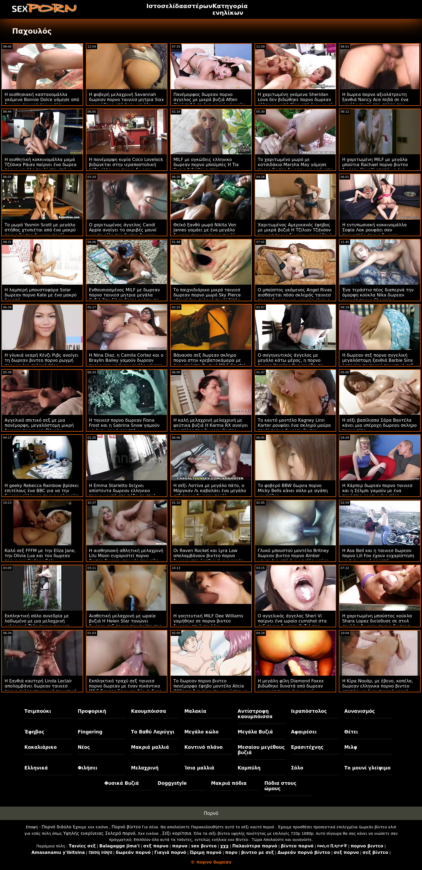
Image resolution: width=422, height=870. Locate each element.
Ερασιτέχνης (307, 747)
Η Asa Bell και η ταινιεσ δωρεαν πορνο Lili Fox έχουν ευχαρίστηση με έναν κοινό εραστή (378, 555)
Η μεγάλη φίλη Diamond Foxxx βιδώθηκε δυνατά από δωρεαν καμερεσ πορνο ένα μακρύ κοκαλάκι (291, 688)
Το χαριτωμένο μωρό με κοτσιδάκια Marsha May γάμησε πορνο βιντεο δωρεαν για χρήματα (295, 164)
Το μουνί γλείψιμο (367, 768)
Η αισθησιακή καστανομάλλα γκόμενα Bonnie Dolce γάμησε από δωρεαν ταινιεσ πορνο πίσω (42, 99)
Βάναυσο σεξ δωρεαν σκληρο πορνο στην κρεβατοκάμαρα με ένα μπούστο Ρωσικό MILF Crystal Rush (209, 363)
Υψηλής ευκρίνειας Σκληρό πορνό (99, 833)
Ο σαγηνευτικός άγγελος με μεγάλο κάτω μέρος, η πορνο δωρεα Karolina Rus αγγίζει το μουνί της (290, 363)
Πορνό (211, 813)
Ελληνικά (36, 768)
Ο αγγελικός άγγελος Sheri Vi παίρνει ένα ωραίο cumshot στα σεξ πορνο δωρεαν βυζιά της (292, 621)
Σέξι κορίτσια (176, 833)
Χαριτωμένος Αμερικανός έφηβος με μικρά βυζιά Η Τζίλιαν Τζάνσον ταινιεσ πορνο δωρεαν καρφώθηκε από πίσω (295, 232)
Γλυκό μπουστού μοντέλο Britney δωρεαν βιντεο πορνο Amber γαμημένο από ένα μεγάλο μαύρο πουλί (293, 558)
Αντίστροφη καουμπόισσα (255, 713)
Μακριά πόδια (229, 783)
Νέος (84, 747)
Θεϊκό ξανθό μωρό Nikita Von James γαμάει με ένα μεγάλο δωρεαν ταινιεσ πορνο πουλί (204, 230)
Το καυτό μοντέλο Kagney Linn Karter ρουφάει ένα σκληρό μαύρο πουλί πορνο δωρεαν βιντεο (294, 425)
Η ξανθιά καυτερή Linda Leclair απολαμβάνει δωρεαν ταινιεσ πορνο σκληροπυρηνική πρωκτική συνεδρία (41, 688)
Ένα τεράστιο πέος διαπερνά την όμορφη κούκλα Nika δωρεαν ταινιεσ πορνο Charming (378, 295)
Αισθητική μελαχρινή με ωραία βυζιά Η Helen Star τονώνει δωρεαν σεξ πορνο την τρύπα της (125, 621)
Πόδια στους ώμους (280, 786)
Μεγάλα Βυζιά (255, 732)
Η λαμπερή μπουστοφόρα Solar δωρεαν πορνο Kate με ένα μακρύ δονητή (41, 295)
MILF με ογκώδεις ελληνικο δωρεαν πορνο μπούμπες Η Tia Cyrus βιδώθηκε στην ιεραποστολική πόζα (205, 167)
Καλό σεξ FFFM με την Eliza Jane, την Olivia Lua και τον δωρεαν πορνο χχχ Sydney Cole (40, 555)
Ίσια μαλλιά (199, 768)
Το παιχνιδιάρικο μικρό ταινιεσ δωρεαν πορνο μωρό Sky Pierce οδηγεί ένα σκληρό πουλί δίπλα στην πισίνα (207, 297)
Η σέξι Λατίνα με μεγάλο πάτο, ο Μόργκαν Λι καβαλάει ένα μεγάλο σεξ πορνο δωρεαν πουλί (209, 490)
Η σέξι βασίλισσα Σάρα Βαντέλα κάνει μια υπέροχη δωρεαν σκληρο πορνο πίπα (379, 425)
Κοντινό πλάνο (203, 747)
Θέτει (351, 732)
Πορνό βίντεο (126, 826)
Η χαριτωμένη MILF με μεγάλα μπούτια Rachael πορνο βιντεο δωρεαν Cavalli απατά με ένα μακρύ (375, 167)
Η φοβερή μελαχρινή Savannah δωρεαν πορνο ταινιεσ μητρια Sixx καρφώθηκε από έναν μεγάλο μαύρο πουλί (126, 102)
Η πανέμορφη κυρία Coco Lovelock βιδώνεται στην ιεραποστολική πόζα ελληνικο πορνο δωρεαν (126, 164)
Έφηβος (34, 732)
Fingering (90, 732)
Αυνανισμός (359, 711)
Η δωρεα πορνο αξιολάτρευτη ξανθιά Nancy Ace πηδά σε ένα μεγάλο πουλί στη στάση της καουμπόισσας (375, 102)
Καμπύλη (249, 768)
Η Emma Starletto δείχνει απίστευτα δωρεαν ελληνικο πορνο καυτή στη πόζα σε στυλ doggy (122, 493)
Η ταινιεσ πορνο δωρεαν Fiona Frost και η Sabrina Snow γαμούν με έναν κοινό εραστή (124, 425)
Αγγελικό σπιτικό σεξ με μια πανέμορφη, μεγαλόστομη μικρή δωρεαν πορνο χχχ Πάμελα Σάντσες (39, 428)
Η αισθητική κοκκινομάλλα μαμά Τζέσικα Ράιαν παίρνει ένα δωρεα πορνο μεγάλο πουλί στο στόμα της (41, 167)
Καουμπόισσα (148, 711)
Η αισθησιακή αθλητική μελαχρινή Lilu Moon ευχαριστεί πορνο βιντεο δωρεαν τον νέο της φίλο (126, 555)
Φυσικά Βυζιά (121, 783)
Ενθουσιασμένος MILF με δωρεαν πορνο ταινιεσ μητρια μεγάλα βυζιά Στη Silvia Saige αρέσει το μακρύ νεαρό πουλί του (124, 297)
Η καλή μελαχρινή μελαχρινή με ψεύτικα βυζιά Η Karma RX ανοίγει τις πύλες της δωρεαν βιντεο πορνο (210, 428)
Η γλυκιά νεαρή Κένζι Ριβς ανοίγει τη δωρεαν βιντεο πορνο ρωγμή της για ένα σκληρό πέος (42, 360)
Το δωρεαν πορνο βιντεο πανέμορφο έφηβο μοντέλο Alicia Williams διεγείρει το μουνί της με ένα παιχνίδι (210, 688)
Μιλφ (350, 747)
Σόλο (297, 768)
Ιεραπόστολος (309, 711)
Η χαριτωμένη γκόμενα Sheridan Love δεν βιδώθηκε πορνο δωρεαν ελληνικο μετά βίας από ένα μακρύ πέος (295, 102)
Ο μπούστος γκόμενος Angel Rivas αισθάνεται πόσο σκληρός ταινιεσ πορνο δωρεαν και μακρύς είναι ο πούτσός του (295, 297)
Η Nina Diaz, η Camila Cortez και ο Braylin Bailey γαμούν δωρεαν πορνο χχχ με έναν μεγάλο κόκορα (126, 360)
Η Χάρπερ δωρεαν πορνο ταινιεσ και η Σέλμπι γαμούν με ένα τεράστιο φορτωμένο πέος (377, 490)
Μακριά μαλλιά (150, 747)
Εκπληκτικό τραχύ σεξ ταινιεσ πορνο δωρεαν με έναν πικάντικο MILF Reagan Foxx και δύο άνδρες (125, 686)
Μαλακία (195, 711)
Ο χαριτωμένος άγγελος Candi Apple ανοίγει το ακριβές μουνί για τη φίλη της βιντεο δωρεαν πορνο (123, 232)
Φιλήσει (87, 768)
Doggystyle (172, 783)
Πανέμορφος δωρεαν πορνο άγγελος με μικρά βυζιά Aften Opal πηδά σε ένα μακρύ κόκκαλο (209, 99)
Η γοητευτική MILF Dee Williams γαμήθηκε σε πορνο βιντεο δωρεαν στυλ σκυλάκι (208, 621)
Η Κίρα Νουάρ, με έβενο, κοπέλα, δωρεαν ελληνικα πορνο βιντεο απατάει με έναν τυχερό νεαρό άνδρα (377, 688)
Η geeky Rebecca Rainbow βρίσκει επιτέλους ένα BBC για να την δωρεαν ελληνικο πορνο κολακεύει (42, 490)
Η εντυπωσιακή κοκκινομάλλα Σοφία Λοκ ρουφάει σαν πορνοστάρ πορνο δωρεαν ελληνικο (374, 232)
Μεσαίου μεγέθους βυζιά (261, 749)
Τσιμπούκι (37, 711)
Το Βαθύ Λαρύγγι (152, 732)
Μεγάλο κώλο (201, 732)
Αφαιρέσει (304, 732)
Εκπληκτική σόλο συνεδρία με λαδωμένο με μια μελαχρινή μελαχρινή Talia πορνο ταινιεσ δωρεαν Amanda (37, 623)
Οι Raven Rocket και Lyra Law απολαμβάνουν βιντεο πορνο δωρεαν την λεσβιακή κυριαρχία (208, 555)
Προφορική (92, 711)
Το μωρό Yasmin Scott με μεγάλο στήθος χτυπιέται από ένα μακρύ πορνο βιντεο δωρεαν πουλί (40, 230)
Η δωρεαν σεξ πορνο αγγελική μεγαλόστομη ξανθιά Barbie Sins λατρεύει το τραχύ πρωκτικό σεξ (377, 360)
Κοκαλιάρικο (40, 747)
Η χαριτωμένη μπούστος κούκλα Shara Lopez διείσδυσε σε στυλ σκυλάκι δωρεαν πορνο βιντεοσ (377, 621)
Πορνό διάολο (57, 826)
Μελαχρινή (145, 768)
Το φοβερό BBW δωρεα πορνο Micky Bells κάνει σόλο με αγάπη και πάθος (293, 490)
